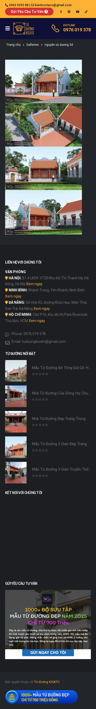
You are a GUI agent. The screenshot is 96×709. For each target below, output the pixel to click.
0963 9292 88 (18, 5)
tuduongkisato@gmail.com (44, 341)
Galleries (32, 45)
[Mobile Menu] (9, 28)
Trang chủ (13, 45)
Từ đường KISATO (46, 682)
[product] (16, 371)
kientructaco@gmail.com (53, 5)
